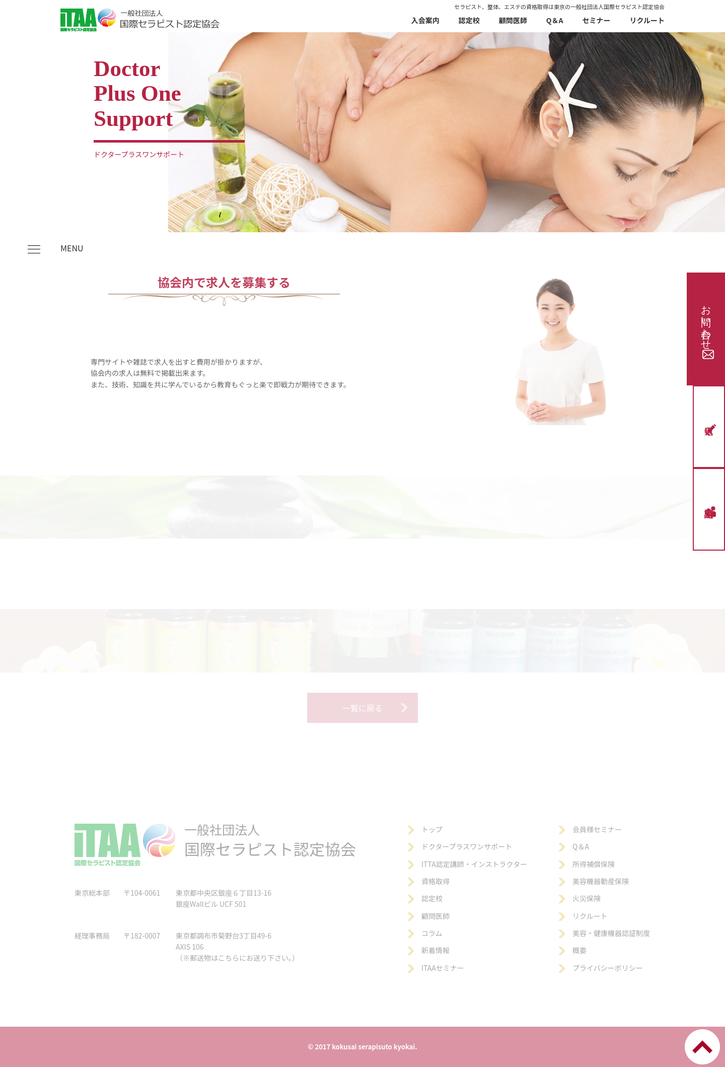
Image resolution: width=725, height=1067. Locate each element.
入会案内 (425, 20)
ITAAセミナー (442, 968)
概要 (579, 950)
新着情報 (435, 950)
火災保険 (586, 898)
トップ (432, 829)
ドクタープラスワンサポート (466, 846)
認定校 (469, 20)
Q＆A (554, 20)
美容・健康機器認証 (604, 933)
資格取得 (435, 881)
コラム (432, 933)
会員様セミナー (597, 829)
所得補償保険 (593, 864)
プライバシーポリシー (607, 968)
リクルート (647, 20)
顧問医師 (513, 20)
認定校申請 (711, 511)
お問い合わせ (707, 329)
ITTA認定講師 (442, 864)
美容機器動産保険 (600, 881)
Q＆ (578, 846)
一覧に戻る (362, 708)
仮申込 (711, 429)
